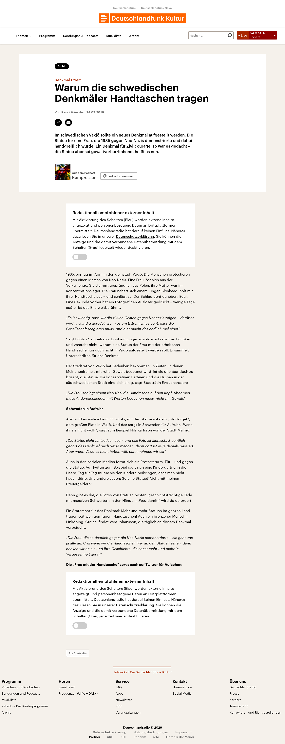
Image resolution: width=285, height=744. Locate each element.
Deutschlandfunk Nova (156, 7)
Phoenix (140, 737)
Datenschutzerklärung (135, 236)
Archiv (134, 36)
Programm (47, 36)
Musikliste (113, 36)
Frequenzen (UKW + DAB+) (78, 693)
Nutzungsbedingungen (150, 732)
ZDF (123, 737)
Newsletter (124, 700)
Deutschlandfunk (124, 7)
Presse (234, 693)
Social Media (182, 693)
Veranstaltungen (128, 712)
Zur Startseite (77, 653)
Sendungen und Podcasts (21, 693)
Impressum (183, 732)
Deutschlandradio (243, 687)
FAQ (119, 687)
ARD (110, 737)
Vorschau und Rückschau (21, 687)
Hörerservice (182, 687)
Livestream (67, 687)
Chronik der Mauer (180, 737)
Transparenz (239, 706)
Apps (119, 693)
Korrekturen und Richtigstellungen (255, 712)
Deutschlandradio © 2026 (142, 727)
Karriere (235, 700)
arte (156, 737)
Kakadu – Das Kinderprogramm (25, 706)
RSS (119, 706)
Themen (22, 36)
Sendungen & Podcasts (80, 36)
